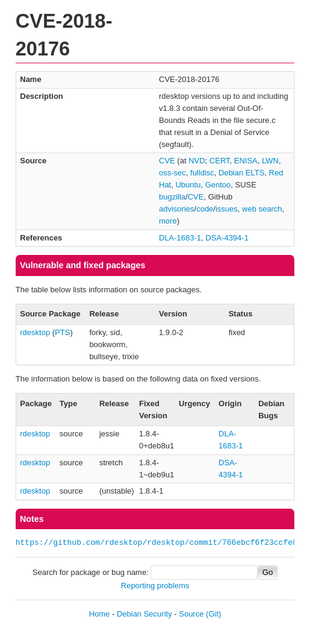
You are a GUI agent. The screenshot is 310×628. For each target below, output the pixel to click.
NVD (196, 160)
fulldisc (202, 172)
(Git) (213, 613)
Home (99, 613)
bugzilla (172, 196)
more (168, 220)
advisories (176, 208)
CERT (219, 160)
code (204, 208)
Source (191, 613)
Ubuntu (187, 184)
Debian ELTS (241, 172)
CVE (167, 160)
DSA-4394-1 (227, 237)
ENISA (246, 160)
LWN (270, 160)
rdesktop (35, 332)
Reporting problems (155, 585)
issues (226, 208)
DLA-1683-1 (180, 237)
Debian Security (144, 613)
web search (262, 208)
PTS (62, 332)
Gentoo (218, 184)
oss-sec (172, 172)
